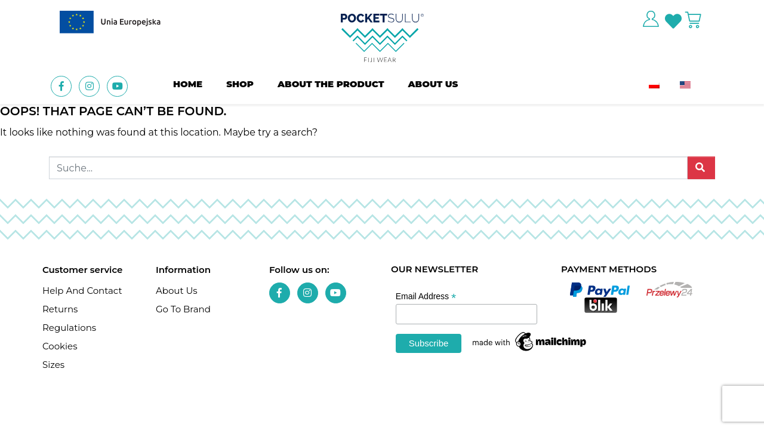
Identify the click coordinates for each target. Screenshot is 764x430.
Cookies (60, 346)
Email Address (426, 296)
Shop (240, 84)
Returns (60, 309)
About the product (331, 84)
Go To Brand (183, 309)
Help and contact (82, 290)
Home (187, 84)
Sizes (53, 364)
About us (433, 84)
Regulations (69, 327)
